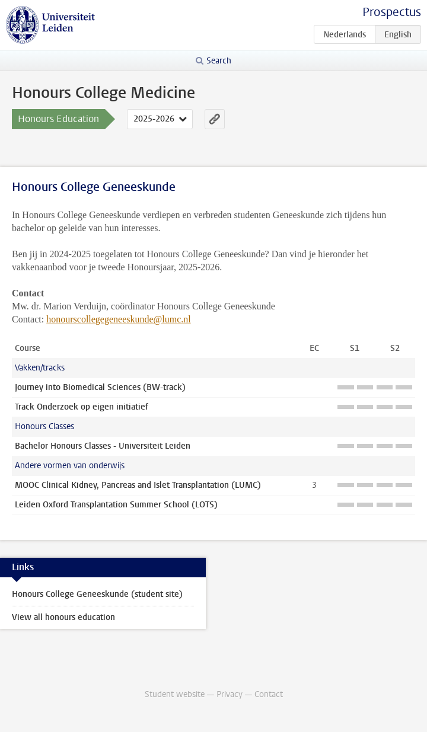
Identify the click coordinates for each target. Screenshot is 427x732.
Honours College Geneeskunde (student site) (97, 594)
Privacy (229, 694)
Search (218, 60)
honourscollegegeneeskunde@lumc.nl (118, 319)
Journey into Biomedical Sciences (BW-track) (100, 387)
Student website (175, 694)
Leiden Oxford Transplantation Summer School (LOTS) (116, 504)
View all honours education (63, 617)
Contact (268, 694)
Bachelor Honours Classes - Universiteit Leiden (102, 446)
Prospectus (391, 12)
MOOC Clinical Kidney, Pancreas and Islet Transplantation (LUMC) (138, 485)
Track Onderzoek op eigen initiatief (81, 407)
